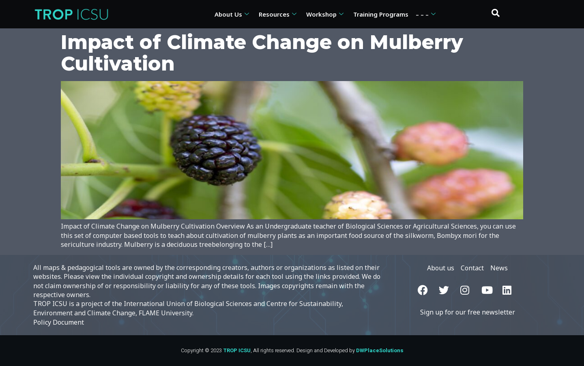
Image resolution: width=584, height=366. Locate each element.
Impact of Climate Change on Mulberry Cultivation (262, 52)
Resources (277, 14)
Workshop (325, 14)
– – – (426, 14)
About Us (232, 14)
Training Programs (380, 14)
